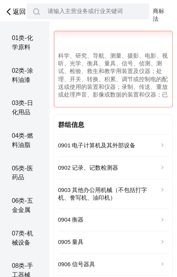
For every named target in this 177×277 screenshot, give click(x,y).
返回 (15, 12)
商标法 (158, 11)
